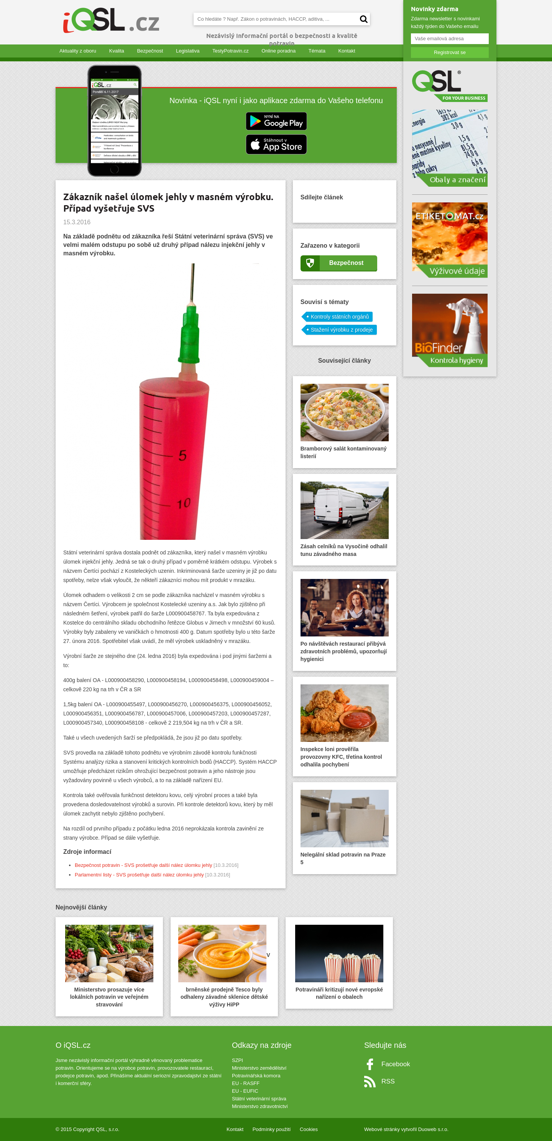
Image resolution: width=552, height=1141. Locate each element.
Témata (317, 51)
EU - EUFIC (245, 1091)
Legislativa (187, 51)
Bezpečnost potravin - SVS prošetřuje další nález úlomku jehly (143, 865)
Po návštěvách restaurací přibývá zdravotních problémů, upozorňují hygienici (345, 620)
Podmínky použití (272, 1129)
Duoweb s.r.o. (433, 1129)
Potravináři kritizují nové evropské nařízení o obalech (339, 962)
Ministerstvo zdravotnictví (260, 1106)
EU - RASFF (246, 1083)
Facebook (395, 1064)
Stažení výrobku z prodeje (342, 330)
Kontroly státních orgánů (340, 317)
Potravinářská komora (256, 1076)
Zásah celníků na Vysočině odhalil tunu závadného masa (345, 519)
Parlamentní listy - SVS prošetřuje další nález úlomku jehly (139, 875)
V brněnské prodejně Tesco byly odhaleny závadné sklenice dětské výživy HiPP (224, 966)
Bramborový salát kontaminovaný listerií (345, 421)
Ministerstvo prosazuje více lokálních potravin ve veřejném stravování (109, 966)
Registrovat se (450, 52)
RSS (388, 1081)
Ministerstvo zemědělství (259, 1068)
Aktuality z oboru (77, 51)
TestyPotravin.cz (230, 51)
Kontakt (346, 51)
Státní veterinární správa (259, 1099)
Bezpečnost (150, 51)
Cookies (309, 1129)
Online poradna (278, 51)
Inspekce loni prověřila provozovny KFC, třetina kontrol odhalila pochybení (345, 726)
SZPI (237, 1060)
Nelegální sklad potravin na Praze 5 (345, 827)
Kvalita (116, 51)
